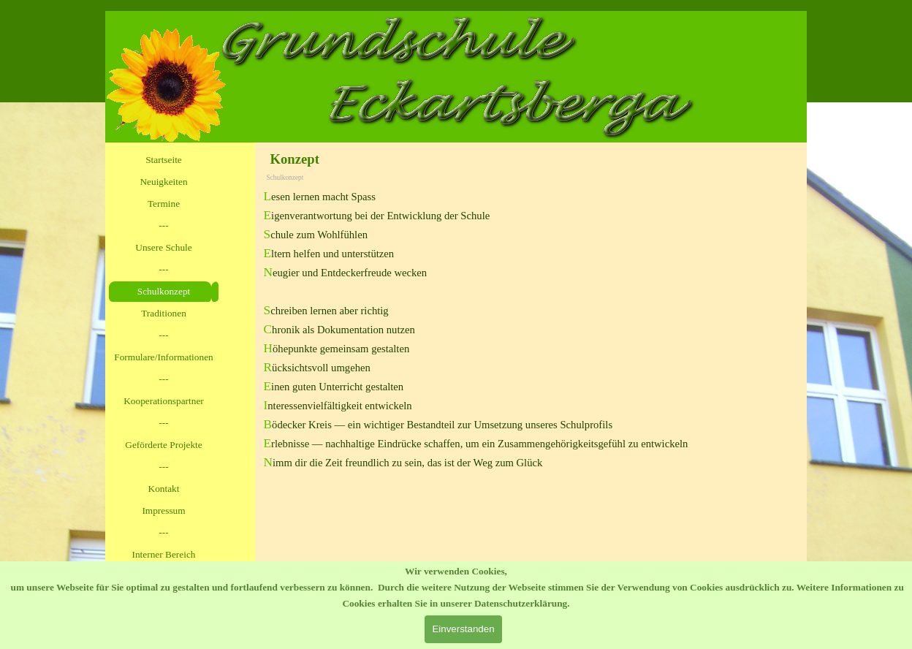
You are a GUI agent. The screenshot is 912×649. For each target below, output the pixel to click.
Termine (164, 203)
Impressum (163, 510)
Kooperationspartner (163, 400)
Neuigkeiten (163, 181)
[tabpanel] (531, 329)
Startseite (163, 159)
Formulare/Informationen (163, 357)
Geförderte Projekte (163, 444)
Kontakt (164, 488)
